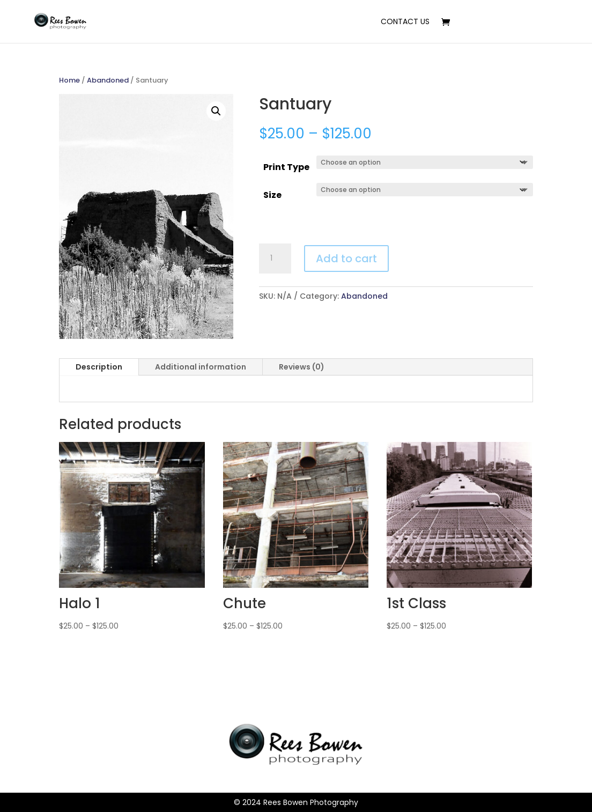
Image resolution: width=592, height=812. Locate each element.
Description (99, 366)
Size (272, 195)
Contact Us (405, 22)
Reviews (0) (301, 366)
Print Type (286, 167)
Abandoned (108, 80)
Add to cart (346, 258)
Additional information (200, 366)
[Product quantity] (275, 258)
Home (69, 80)
